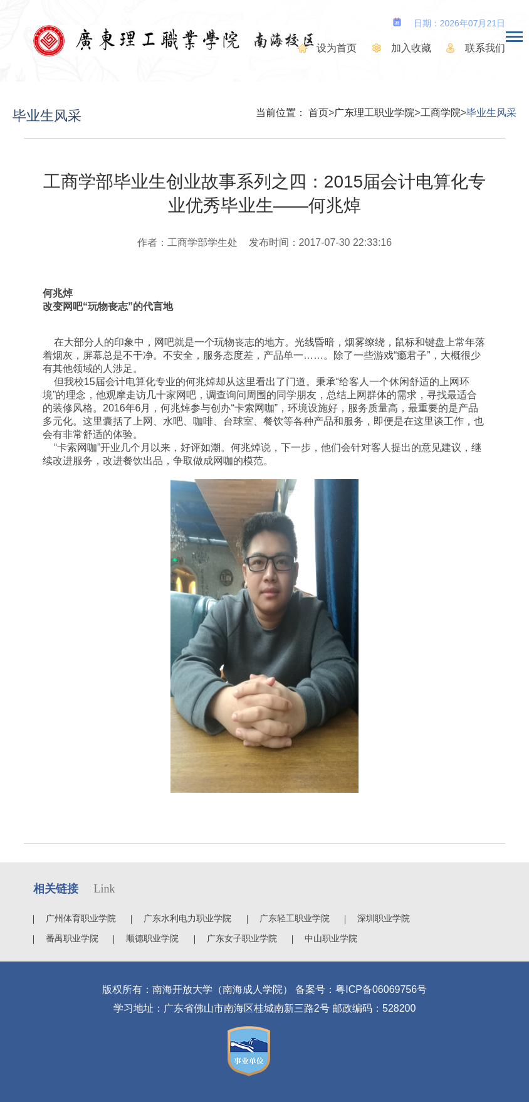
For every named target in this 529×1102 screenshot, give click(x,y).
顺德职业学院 (152, 938)
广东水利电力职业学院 (187, 918)
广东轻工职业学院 (294, 918)
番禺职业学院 (72, 938)
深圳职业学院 (383, 918)
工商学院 (441, 112)
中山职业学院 (331, 938)
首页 (318, 112)
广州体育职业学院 (81, 918)
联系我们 (485, 48)
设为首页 (337, 48)
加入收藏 (411, 48)
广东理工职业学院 (374, 112)
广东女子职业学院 (242, 938)
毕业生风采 (491, 112)
